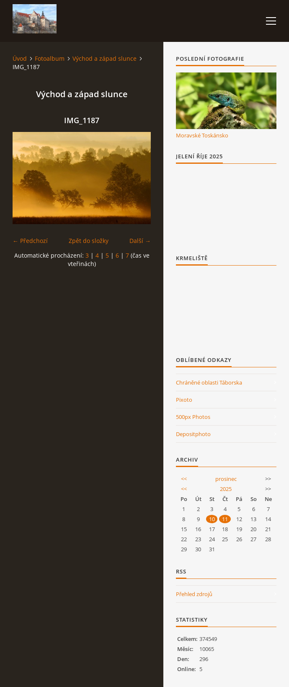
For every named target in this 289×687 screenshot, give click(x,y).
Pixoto (184, 399)
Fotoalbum (50, 58)
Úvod (20, 58)
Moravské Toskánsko (202, 135)
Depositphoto (193, 434)
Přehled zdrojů (194, 594)
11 (225, 519)
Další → (140, 241)
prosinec (226, 479)
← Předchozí (30, 241)
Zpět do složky (88, 241)
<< (184, 479)
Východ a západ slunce (104, 58)
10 (212, 519)
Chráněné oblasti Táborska (209, 382)
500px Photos (193, 417)
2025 (226, 489)
